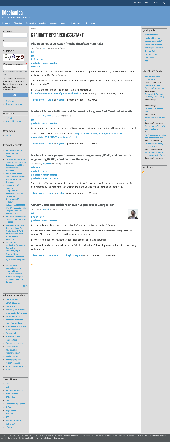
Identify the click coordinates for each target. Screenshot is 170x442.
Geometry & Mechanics (15, 309)
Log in (50, 99)
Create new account (14, 101)
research (35, 66)
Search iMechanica (13, 121)
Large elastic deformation (16, 313)
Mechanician (31, 23)
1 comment (53, 255)
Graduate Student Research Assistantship (154, 86)
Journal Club (150, 51)
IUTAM (8, 407)
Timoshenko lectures (14, 343)
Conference (75, 23)
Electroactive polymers (15, 403)
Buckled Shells (12, 393)
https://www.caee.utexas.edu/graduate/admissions (56, 93)
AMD (7, 387)
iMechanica (12, 13)
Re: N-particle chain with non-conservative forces (155, 136)
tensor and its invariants (16, 366)
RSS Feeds (149, 57)
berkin (45, 48)
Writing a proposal (13, 359)
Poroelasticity (11, 333)
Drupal (108, 435)
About (147, 3)
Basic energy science (14, 390)
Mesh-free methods (14, 323)
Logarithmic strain (13, 316)
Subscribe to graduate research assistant (32, 264)
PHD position (37, 59)
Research (6, 23)
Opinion (42, 23)
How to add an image (153, 44)
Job (85, 23)
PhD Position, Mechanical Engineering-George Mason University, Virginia (16, 246)
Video (93, 23)
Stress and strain (13, 336)
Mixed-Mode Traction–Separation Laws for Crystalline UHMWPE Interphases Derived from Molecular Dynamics (15, 232)
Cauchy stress (11, 306)
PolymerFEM (11, 410)
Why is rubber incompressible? (13, 351)
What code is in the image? (14, 64)
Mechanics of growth (14, 319)
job (32, 52)
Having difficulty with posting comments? (154, 39)
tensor (8, 369)
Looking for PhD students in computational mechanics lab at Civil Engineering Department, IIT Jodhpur (15, 193)
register (60, 99)
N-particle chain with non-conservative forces (155, 154)
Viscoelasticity (12, 346)
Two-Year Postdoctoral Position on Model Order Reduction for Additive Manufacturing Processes (16, 165)
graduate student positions (44, 178)
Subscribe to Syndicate (143, 172)
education (36, 167)
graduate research (40, 171)
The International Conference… (152, 78)
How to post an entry (154, 47)
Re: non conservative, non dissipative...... (154, 145)
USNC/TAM (10, 424)
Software (53, 23)
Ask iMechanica (151, 34)
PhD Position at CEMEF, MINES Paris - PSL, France (15, 153)
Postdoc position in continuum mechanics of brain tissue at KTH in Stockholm (16, 177)
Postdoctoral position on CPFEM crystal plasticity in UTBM (16, 219)
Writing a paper (12, 356)
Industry (64, 23)
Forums (9, 117)
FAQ (146, 61)
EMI (7, 400)
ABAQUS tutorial (13, 303)
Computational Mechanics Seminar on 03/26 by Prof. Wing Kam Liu (15, 258)
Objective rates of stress (16, 326)
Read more (38, 99)
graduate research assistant (44, 63)
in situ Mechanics (13, 363)
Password (7, 40)
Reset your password (14, 104)
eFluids (9, 427)
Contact (155, 3)
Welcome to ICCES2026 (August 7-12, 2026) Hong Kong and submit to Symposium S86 (16, 209)
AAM (7, 383)
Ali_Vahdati (47, 116)
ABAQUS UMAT (12, 299)
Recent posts (136, 3)
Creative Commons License (74, 435)
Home (33, 29)
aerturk (46, 209)
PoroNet (9, 413)
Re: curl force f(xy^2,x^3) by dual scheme (155, 127)
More (25, 286)
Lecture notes (151, 54)
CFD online (10, 397)
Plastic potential (13, 329)
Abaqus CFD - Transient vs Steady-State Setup (154, 95)
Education (18, 23)
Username (7, 31)
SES (7, 417)
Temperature (11, 340)
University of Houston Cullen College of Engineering (42, 438)
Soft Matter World (13, 420)
